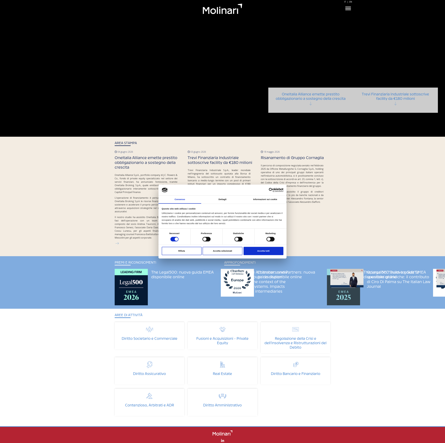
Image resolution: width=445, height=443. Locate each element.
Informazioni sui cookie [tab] (265, 199)
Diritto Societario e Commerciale (149, 337)
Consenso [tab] (180, 199)
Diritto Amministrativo (222, 404)
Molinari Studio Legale (222, 9)
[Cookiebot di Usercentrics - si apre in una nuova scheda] (270, 190)
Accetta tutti (263, 251)
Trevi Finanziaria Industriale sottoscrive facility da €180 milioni (395, 103)
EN (350, 2)
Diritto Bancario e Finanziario (295, 372)
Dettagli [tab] (222, 199)
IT (345, 2)
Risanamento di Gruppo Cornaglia (292, 156)
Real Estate (222, 372)
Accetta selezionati (222, 251)
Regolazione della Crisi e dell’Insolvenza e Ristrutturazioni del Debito (295, 342)
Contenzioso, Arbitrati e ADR (149, 404)
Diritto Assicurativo (149, 372)
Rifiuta (181, 251)
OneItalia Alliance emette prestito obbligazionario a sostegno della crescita (310, 103)
